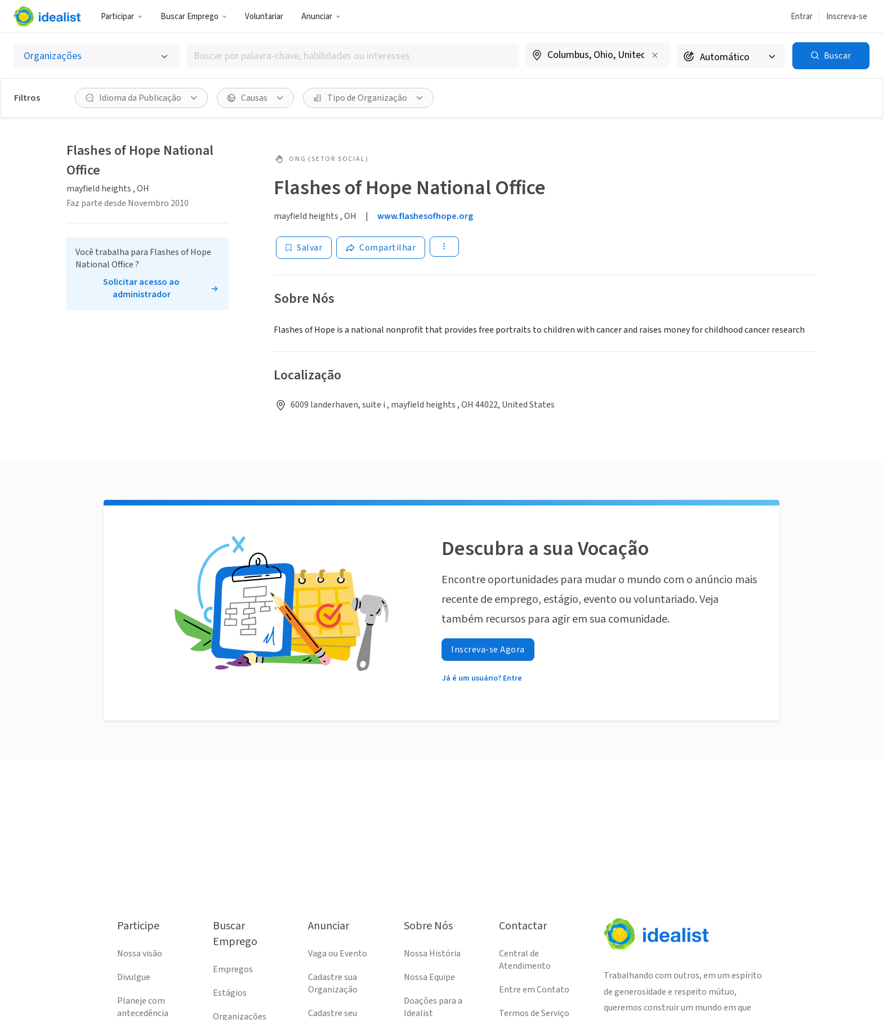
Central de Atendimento (525, 959)
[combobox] (352, 56)
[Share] (380, 247)
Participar (121, 17)
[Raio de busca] (731, 56)
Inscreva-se (846, 17)
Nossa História (432, 953)
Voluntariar (264, 17)
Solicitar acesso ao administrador (141, 288)
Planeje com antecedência (142, 1007)
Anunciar (321, 17)
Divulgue (133, 977)
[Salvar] (304, 247)
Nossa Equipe (429, 977)
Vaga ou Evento (337, 953)
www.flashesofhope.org (425, 216)
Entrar (802, 17)
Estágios (230, 993)
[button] (121, 16)
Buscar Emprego (193, 17)
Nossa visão (139, 953)
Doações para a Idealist (433, 1007)
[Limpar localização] (655, 55)
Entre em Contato (534, 989)
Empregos (233, 969)
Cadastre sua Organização (333, 983)
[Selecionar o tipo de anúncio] (97, 56)
